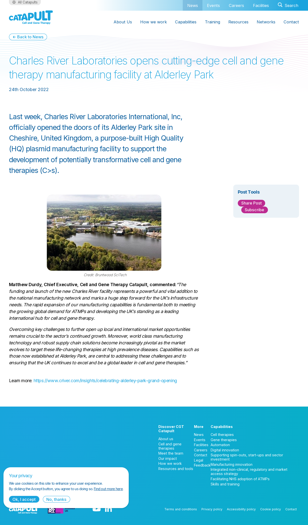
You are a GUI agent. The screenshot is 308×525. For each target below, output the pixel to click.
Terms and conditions (180, 509)
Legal (198, 460)
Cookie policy (270, 509)
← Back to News (28, 36)
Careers (236, 5)
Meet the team (170, 453)
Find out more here (108, 489)
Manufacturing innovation (231, 464)
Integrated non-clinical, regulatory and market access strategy (249, 471)
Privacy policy (211, 509)
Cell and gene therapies (170, 446)
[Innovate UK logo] (61, 509)
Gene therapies (224, 440)
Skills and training (225, 484)
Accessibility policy (241, 509)
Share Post (251, 203)
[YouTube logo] (97, 509)
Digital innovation (225, 450)
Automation (220, 445)
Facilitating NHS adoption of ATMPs (240, 479)
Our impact (167, 458)
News (192, 5)
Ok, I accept (24, 499)
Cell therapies (222, 434)
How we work (170, 463)
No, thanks (56, 499)
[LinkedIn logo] (108, 509)
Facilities (261, 5)
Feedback (202, 465)
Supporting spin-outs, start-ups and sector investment (247, 457)
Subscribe (254, 209)
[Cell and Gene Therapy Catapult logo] (31, 17)
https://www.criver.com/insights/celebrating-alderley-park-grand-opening (105, 380)
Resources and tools (175, 469)
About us (165, 439)
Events (213, 5)
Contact (200, 455)
